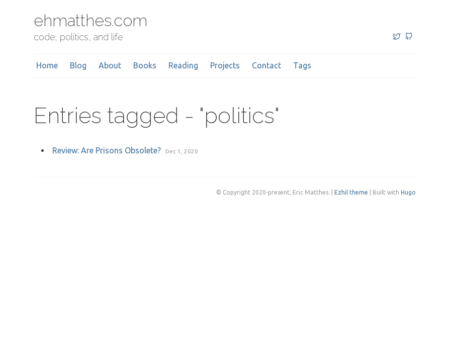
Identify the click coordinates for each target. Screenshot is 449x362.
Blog (78, 65)
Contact (266, 65)
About (110, 65)
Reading (183, 65)
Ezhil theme (351, 192)
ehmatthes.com (90, 20)
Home (47, 65)
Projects (225, 65)
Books (144, 65)
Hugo (408, 192)
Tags (302, 65)
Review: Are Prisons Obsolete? (106, 150)
